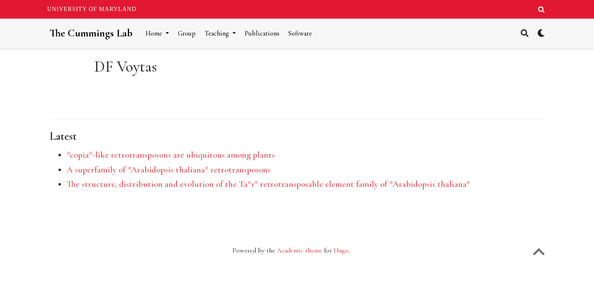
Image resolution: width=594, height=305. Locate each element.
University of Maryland (92, 9)
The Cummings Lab (91, 33)
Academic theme (299, 250)
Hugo (341, 250)
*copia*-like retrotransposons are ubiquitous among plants (170, 155)
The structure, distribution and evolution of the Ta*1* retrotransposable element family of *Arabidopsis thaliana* (268, 184)
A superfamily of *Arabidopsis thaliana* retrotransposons (168, 169)
